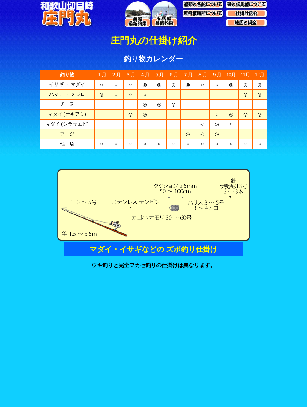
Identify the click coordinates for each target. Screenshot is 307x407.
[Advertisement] (153, 365)
